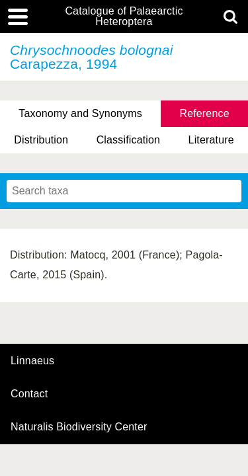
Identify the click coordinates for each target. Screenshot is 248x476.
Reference (204, 113)
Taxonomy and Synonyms (80, 113)
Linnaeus (32, 361)
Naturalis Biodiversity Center (79, 427)
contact (29, 393)
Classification (129, 139)
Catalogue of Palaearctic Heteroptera (124, 16)
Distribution (41, 139)
